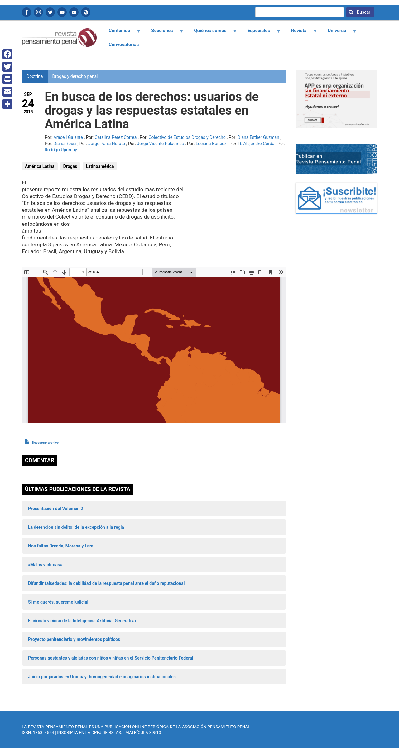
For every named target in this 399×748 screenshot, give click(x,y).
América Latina (40, 166)
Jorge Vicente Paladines (160, 143)
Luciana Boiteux (211, 143)
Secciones (164, 33)
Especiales (260, 33)
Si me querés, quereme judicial (58, 601)
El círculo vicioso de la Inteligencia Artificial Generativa (82, 620)
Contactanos (74, 12)
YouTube (62, 12)
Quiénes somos (212, 33)
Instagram (38, 12)
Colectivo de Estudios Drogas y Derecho (186, 137)
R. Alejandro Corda (256, 143)
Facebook (26, 12)
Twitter (50, 12)
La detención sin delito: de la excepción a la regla (76, 527)
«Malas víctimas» (45, 564)
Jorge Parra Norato (106, 143)
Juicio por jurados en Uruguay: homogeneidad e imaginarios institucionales (102, 676)
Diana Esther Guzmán (258, 137)
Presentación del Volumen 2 (55, 508)
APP (85, 12)
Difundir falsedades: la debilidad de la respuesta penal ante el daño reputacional (106, 583)
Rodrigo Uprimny (61, 149)
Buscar (363, 12)
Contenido (121, 33)
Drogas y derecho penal (75, 76)
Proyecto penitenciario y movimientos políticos (74, 639)
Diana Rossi (65, 143)
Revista (300, 33)
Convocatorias (124, 44)
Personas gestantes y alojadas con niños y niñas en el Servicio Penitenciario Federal (110, 658)
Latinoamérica (100, 166)
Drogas (70, 166)
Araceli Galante (68, 137)
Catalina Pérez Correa (116, 137)
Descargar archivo (45, 443)
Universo (339, 33)
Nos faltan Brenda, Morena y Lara (60, 545)
